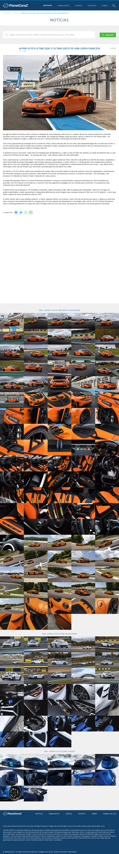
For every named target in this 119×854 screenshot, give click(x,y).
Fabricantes (63, 5)
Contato (91, 5)
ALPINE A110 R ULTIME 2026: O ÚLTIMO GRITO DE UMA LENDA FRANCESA (45, 13)
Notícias (47, 5)
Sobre (104, 5)
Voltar (113, 47)
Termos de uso (109, 813)
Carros (78, 5)
